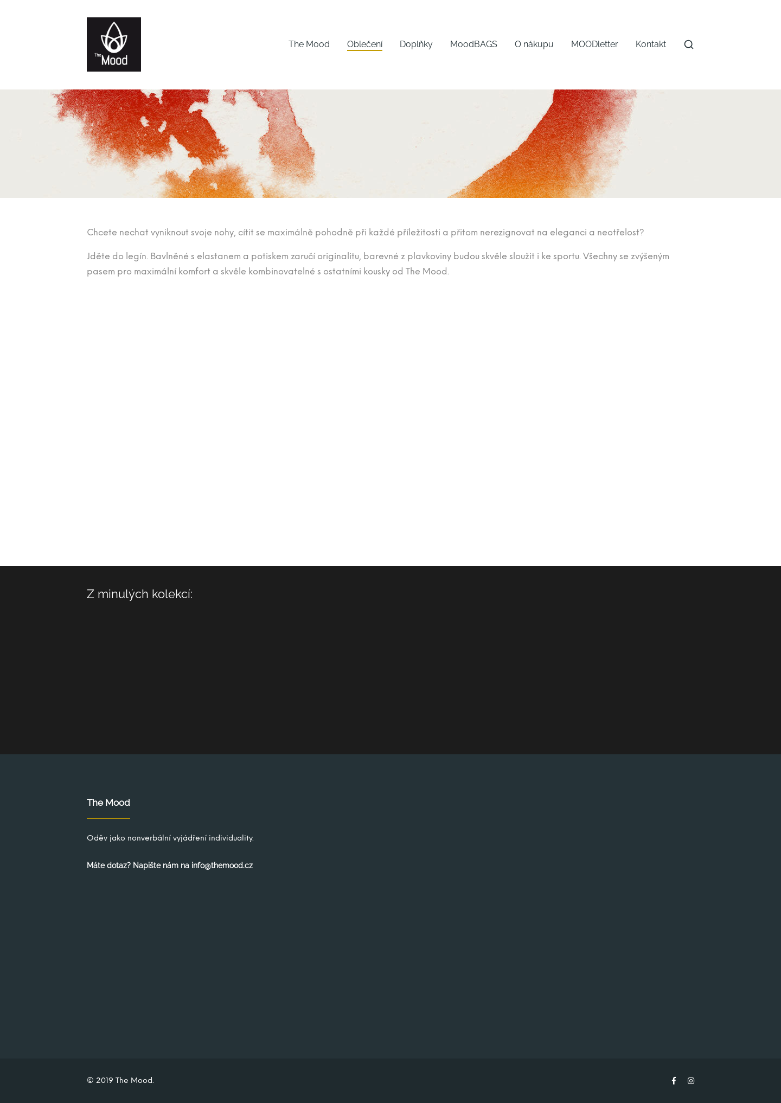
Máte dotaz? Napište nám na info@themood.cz (170, 865)
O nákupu (534, 44)
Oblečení (364, 44)
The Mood (309, 44)
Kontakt (651, 44)
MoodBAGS (473, 44)
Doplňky (416, 44)
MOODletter (594, 44)
